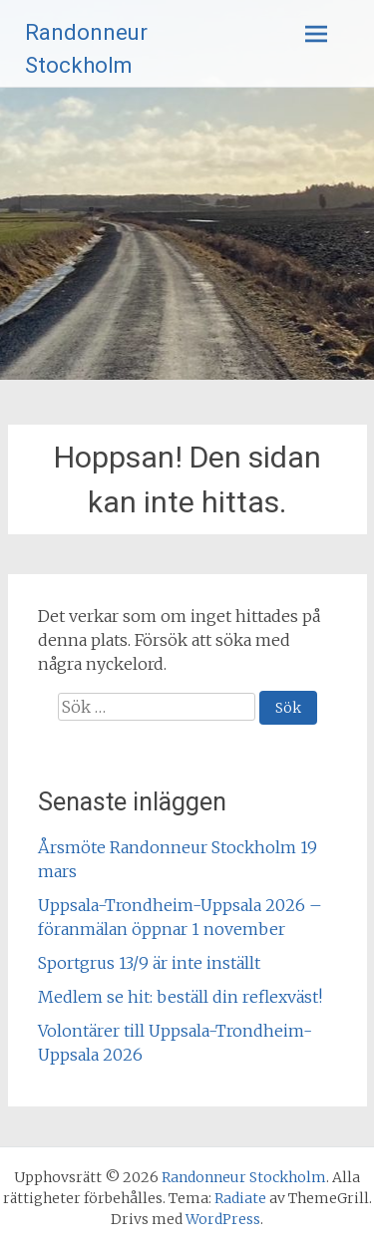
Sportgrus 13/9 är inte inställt (149, 963)
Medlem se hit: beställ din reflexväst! (180, 997)
